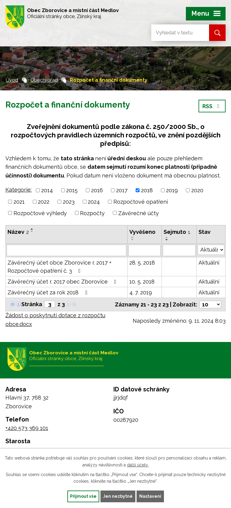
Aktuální (209, 262)
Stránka (31, 304)
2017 (122, 190)
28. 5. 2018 (142, 262)
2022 (43, 202)
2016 (97, 190)
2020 (197, 190)
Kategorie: (18, 190)
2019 (172, 190)
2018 (147, 190)
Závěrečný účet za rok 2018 (49, 292)
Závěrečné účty (138, 213)
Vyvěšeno (142, 232)
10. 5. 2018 (142, 281)
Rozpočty (92, 213)
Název (18, 232)
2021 (19, 202)
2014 (47, 190)
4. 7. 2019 (140, 292)
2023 (69, 202)
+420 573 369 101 (26, 428)
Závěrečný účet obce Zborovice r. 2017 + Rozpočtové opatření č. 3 (60, 266)
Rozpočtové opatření (140, 202)
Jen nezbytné (118, 496)
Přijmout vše (83, 496)
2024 (94, 202)
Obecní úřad (44, 80)
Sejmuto (177, 232)
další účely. (138, 465)
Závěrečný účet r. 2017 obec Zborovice (63, 281)
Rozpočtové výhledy (40, 213)
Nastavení (150, 496)
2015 (72, 190)
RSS (212, 106)
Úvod (12, 80)
